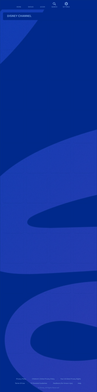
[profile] (78, 5)
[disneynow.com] (7, 4)
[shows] (30, 5)
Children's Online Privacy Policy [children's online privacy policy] (43, 379)
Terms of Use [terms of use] (20, 383)
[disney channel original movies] (42, 5)
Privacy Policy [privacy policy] (21, 379)
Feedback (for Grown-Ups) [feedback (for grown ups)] (63, 383)
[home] (19, 5)
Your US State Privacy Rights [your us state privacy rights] (70, 379)
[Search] (54, 5)
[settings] (66, 5)
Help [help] (79, 383)
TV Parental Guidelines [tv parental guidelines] (39, 383)
